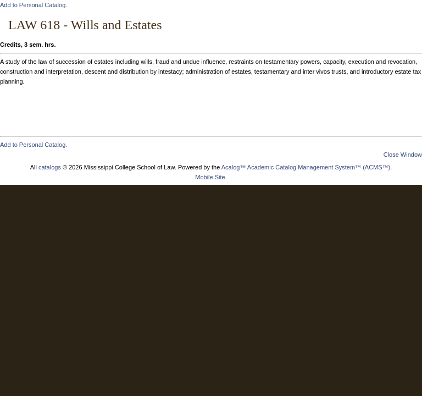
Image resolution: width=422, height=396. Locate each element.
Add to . (33, 5)
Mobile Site (210, 177)
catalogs (49, 167)
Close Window (403, 154)
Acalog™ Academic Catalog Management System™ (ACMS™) (306, 167)
